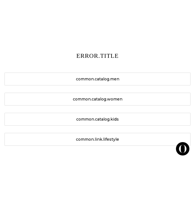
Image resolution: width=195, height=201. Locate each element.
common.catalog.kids (97, 119)
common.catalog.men (97, 79)
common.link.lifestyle (97, 139)
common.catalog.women (97, 99)
